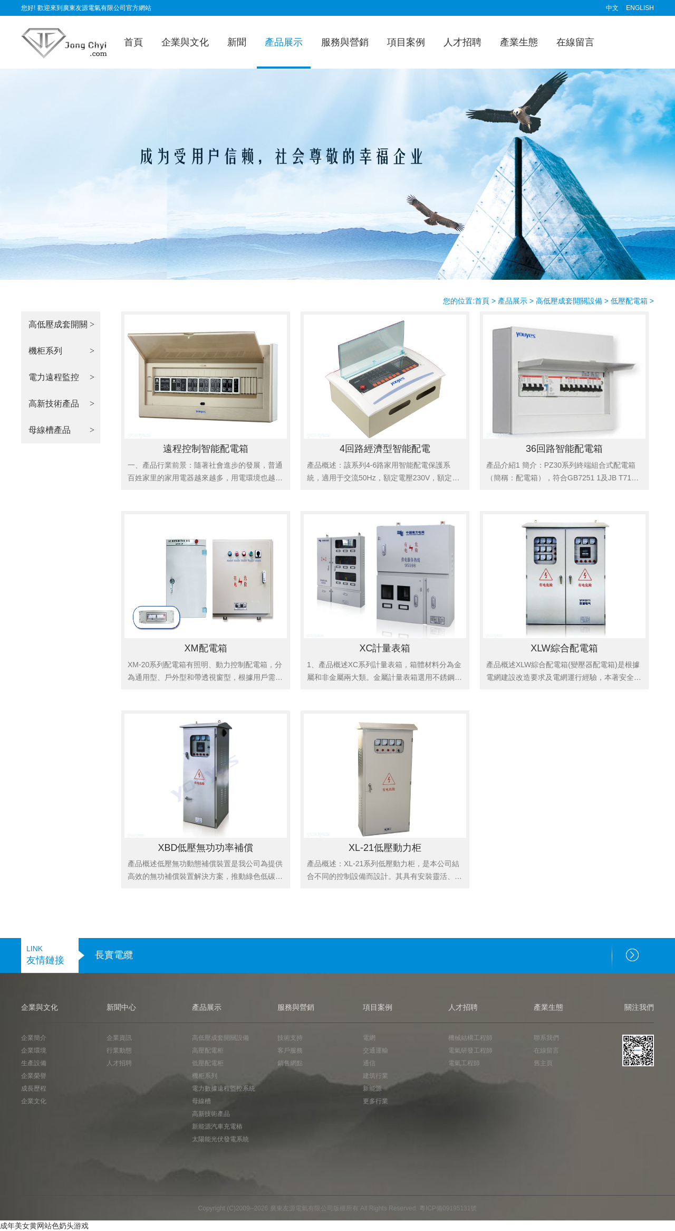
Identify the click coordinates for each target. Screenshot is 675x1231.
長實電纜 (114, 955)
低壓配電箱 (629, 301)
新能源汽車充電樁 (217, 1126)
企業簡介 (33, 1037)
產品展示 (284, 42)
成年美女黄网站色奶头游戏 (44, 1225)
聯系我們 (546, 1037)
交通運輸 (375, 1050)
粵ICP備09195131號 (448, 1208)
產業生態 (519, 42)
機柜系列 (204, 1076)
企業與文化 (185, 42)
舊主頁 (543, 1063)
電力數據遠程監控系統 (223, 1088)
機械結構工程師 (470, 1037)
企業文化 (33, 1101)
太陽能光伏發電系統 (220, 1139)
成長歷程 (33, 1088)
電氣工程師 (464, 1063)
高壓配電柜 (208, 1050)
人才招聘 (462, 42)
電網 (369, 1037)
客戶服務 (290, 1050)
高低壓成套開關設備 (569, 301)
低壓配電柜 (208, 1063)
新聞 (236, 42)
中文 (612, 8)
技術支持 (290, 1037)
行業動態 (119, 1050)
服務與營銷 (345, 42)
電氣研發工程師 (470, 1050)
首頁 (133, 42)
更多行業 (375, 1101)
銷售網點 (290, 1063)
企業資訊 (119, 1037)
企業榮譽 (33, 1076)
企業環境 (33, 1050)
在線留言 (575, 42)
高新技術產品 (211, 1114)
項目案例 (406, 42)
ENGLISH (640, 8)
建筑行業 (375, 1076)
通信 (369, 1063)
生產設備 (33, 1063)
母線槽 (201, 1101)
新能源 (372, 1088)
